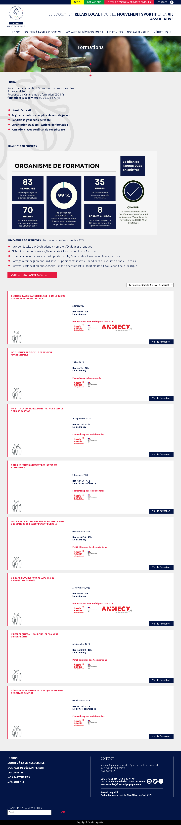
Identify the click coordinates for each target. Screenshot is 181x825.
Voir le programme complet (30, 274)
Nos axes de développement (84, 32)
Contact (162, 2)
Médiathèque (162, 32)
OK (63, 812)
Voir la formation (161, 341)
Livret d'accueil (21, 110)
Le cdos (15, 32)
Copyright (81, 822)
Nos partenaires (138, 32)
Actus (77, 2)
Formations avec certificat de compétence (38, 129)
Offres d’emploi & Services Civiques (129, 2)
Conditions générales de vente (31, 120)
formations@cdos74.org (23, 97)
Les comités (115, 32)
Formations (94, 2)
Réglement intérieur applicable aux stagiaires (41, 115)
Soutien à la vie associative (42, 32)
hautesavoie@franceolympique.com (121, 784)
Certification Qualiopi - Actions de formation (40, 124)
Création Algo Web (96, 822)
